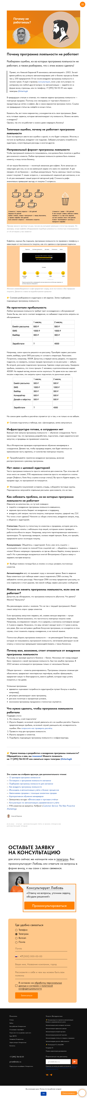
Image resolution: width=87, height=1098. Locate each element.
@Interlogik (23, 91)
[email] (41, 953)
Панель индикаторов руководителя (56, 1055)
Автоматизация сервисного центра (56, 1033)
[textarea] (41, 978)
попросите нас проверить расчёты (37, 732)
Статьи (12, 1024)
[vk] (47, 1079)
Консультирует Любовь (45, 892)
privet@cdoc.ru (15, 1066)
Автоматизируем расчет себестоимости (57, 1046)
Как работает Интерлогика (18, 1031)
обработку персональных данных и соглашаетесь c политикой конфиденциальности (61, 1072)
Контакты (12, 1050)
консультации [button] (45, 81)
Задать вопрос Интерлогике (18, 1047)
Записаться (26, 999)
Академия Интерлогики (16, 1044)
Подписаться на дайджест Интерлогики (21, 1070)
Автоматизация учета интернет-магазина (58, 1029)
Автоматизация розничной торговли (56, 1039)
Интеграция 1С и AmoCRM (56, 1049)
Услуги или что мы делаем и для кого (20, 1037)
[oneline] (41, 969)
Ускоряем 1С (49, 1052)
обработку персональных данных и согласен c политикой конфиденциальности (40, 990)
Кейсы (11, 1027)
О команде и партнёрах (17, 1034)
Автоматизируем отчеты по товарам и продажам (60, 1042)
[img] (18, 886)
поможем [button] (37, 760)
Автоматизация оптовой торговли (55, 1036)
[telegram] (51, 1079)
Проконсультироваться (49, 910)
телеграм (62, 863)
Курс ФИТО (13, 1040)
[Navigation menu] (82, 4)
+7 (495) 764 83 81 (55, 88)
